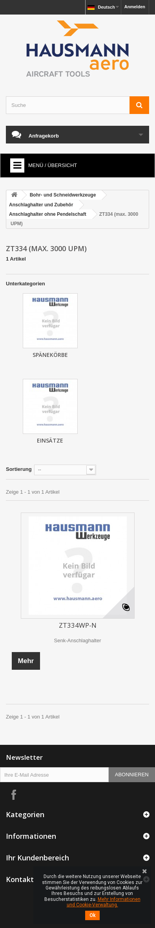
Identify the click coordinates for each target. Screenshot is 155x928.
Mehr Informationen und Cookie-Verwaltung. (103, 902)
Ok (92, 915)
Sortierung (19, 469)
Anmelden (134, 6)
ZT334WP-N (78, 625)
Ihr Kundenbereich (37, 857)
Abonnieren (132, 774)
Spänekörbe (50, 354)
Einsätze (50, 440)
